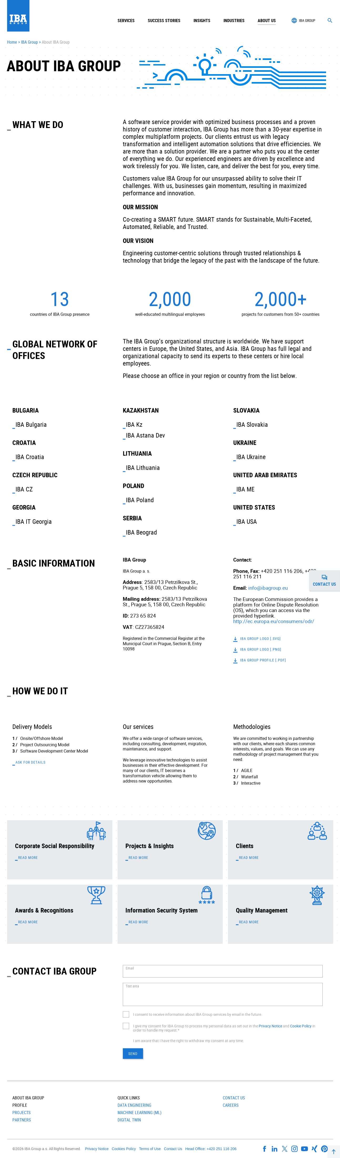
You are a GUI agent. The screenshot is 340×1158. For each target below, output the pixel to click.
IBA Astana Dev (145, 435)
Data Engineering (134, 1105)
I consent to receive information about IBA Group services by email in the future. (197, 1014)
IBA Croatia (30, 457)
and (286, 1025)
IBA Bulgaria (31, 424)
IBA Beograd (141, 532)
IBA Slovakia (252, 424)
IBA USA (246, 521)
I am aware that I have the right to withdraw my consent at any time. (188, 1040)
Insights (202, 20)
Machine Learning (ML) (139, 1112)
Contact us (326, 580)
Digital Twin (129, 1120)
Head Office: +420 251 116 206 (211, 1149)
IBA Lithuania (143, 467)
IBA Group (29, 42)
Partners (21, 1120)
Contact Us (234, 1098)
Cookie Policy (301, 1025)
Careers (230, 1105)
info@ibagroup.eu (268, 588)
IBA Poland (140, 500)
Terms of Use (150, 1149)
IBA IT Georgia (34, 521)
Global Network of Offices (54, 349)
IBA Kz (134, 424)
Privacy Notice (270, 1025)
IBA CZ (24, 489)
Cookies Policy (124, 1149)
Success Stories (164, 20)
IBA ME (245, 489)
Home (12, 42)
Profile (19, 1105)
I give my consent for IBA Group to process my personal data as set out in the (196, 1025)
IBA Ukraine (251, 457)
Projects (21, 1112)
